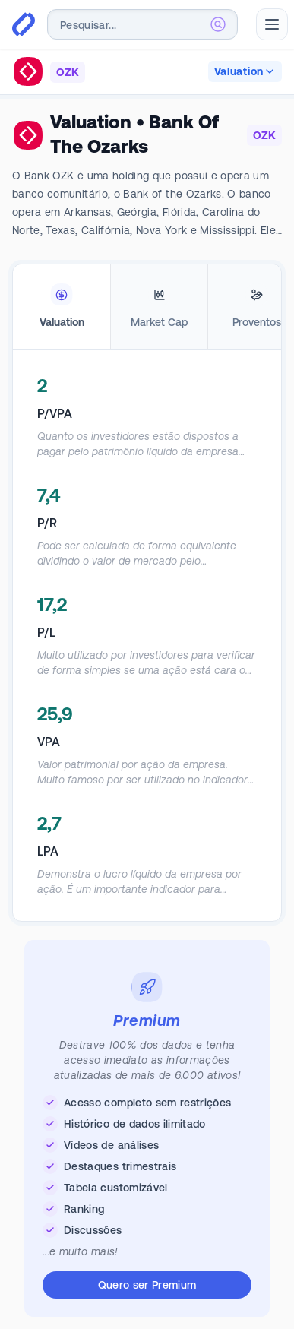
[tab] (61, 307)
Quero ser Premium (147, 1285)
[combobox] (142, 24)
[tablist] (147, 307)
